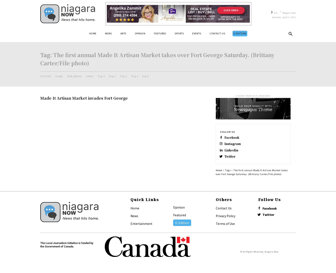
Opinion (179, 209)
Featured (179, 217)
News (134, 218)
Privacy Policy (225, 218)
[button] (290, 35)
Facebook (233, 138)
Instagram (233, 144)
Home (219, 172)
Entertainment (141, 226)
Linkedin (232, 151)
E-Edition (182, 225)
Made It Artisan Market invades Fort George (84, 98)
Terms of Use (225, 226)
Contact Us (224, 210)
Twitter (231, 158)
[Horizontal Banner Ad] (178, 13)
